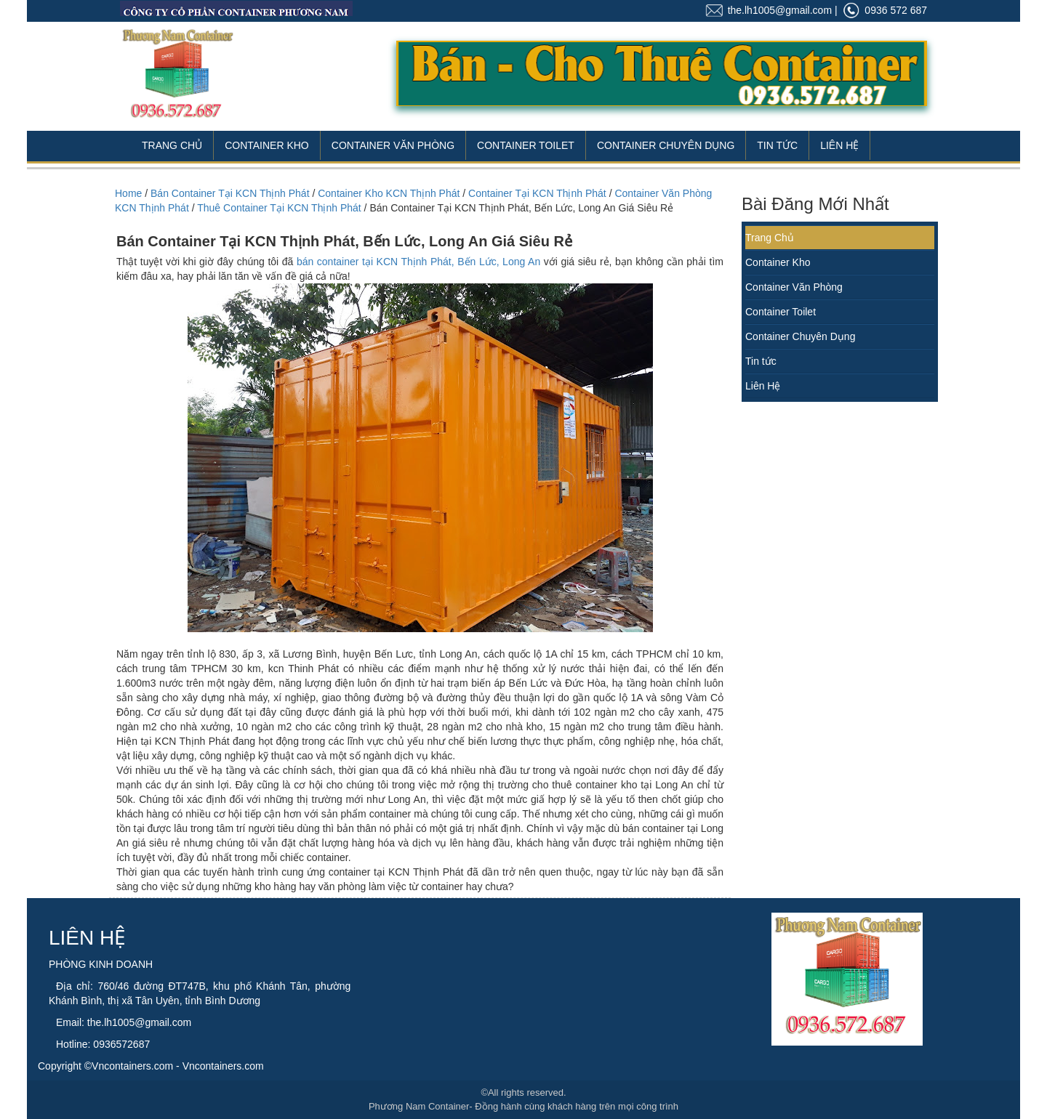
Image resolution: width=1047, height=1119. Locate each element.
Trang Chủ (172, 145)
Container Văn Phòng (393, 145)
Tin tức (761, 361)
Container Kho (267, 145)
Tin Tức (777, 145)
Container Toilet (525, 145)
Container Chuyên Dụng (665, 145)
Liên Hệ (839, 145)
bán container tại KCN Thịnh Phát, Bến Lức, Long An (418, 261)
